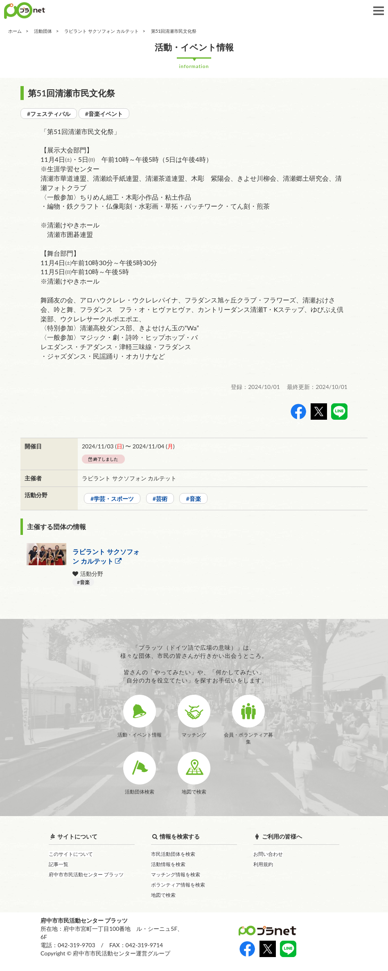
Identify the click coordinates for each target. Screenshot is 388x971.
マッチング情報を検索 (175, 874)
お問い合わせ (268, 854)
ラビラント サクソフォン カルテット (101, 31)
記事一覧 (58, 864)
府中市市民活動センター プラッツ (86, 874)
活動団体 (43, 31)
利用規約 (263, 864)
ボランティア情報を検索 (178, 885)
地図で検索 (163, 895)
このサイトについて (71, 854)
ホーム (15, 31)
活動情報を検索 (168, 864)
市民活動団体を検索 (173, 854)
